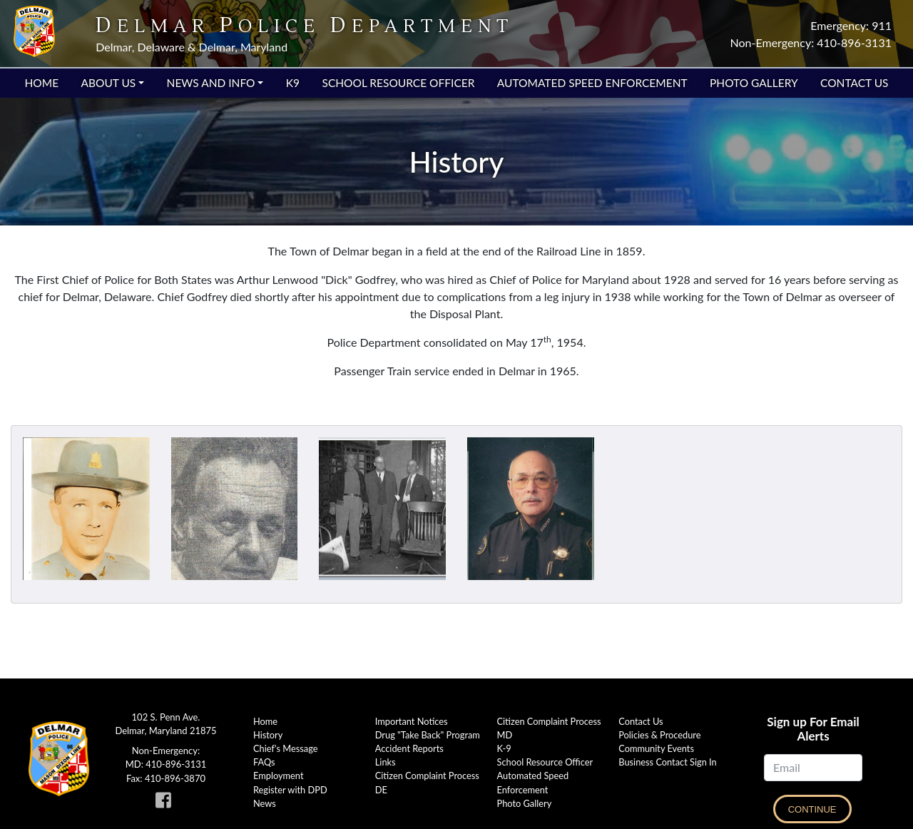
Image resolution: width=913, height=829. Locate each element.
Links (385, 762)
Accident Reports (409, 748)
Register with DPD (290, 789)
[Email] (813, 767)
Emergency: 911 (851, 25)
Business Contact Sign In (667, 762)
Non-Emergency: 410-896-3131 (811, 42)
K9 (293, 82)
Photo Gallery (754, 82)
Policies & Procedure (659, 735)
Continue (812, 809)
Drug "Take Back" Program (427, 735)
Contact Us (854, 82)
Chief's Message (285, 748)
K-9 (504, 748)
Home (42, 82)
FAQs (264, 762)
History (267, 735)
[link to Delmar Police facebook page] (166, 803)
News (264, 803)
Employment (278, 775)
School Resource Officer (398, 82)
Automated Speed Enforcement (592, 82)
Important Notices (411, 721)
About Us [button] (108, 82)
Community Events (656, 748)
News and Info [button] (211, 82)
